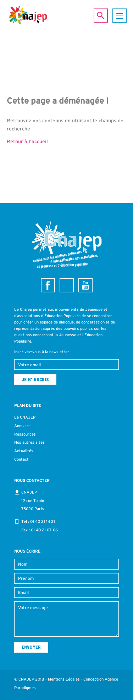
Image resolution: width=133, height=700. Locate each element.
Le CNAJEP (24, 417)
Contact (21, 459)
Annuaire (22, 426)
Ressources (25, 434)
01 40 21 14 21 (42, 521)
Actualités (23, 451)
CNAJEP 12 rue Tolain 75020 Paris (32, 500)
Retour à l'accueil (27, 141)
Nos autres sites (29, 442)
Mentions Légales (64, 679)
